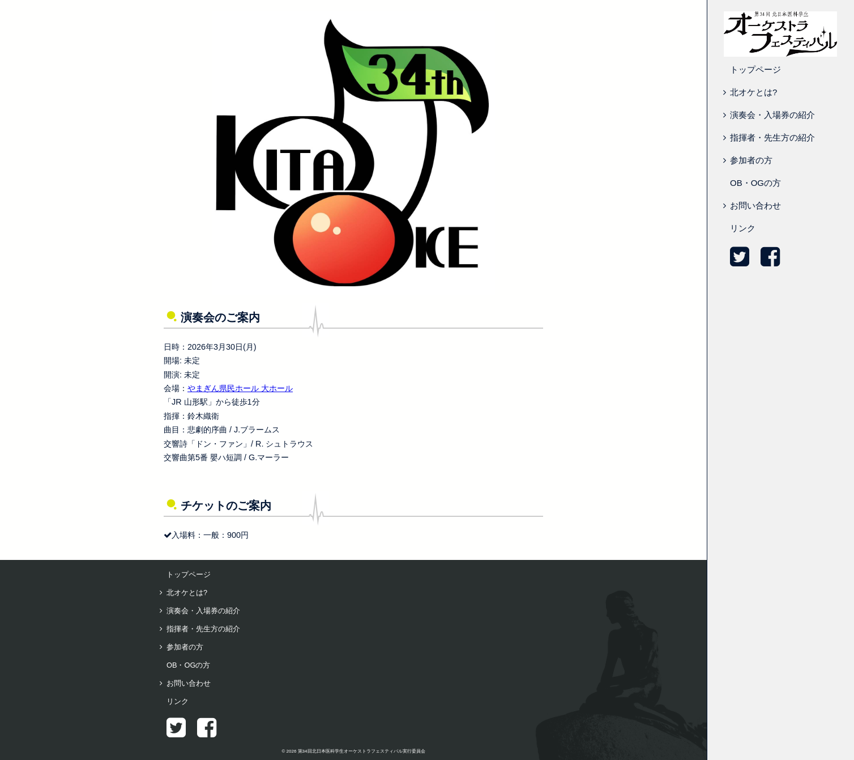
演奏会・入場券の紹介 (772, 115)
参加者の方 (751, 160)
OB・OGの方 (755, 183)
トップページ (755, 69)
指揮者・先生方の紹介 (772, 137)
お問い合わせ (755, 205)
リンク (742, 228)
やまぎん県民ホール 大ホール (240, 388)
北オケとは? (753, 92)
